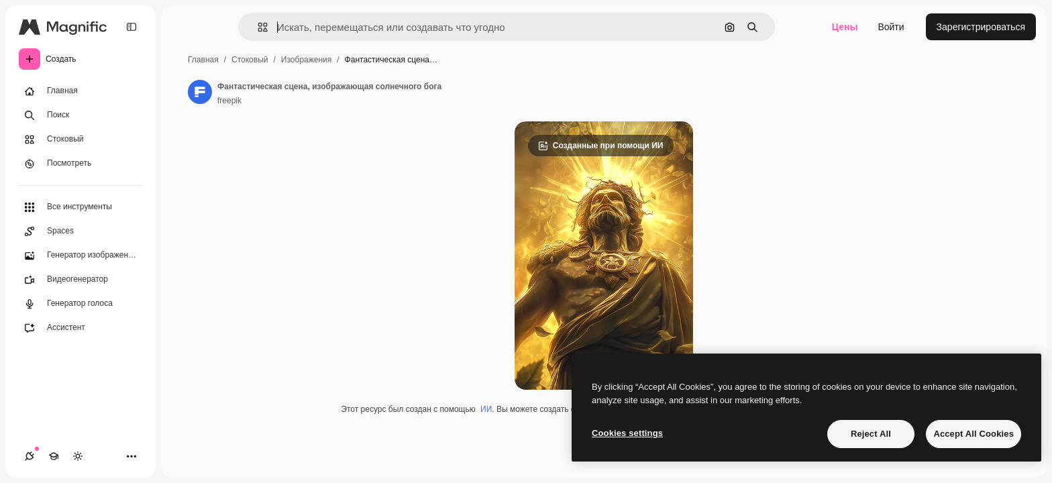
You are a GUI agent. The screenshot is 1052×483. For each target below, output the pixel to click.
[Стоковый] (80, 139)
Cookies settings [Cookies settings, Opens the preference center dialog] (627, 433)
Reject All (871, 434)
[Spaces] (80, 231)
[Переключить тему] (78, 456)
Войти (891, 26)
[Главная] (80, 91)
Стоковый (249, 59)
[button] (257, 27)
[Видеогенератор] (80, 279)
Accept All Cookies (973, 434)
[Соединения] (29, 456)
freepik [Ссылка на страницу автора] (229, 100)
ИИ (486, 409)
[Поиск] (80, 115)
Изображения (306, 59)
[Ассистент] (80, 328)
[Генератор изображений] (80, 255)
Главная (203, 59)
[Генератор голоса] (80, 304)
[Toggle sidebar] (131, 27)
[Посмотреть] (80, 163)
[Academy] (53, 456)
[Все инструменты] (80, 207)
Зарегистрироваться (981, 26)
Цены (845, 26)
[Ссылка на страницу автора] (200, 92)
